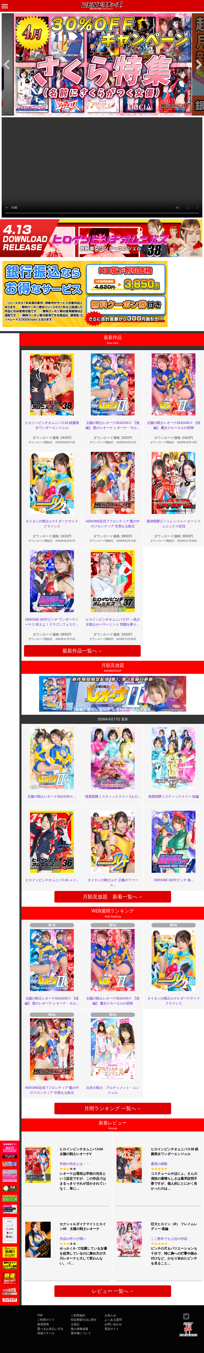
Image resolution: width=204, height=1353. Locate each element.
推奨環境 (43, 1324)
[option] (103, 64)
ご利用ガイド (46, 1320)
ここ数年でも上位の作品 (169, 1238)
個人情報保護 (79, 1329)
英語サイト (111, 1329)
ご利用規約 (78, 1315)
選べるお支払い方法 (50, 1329)
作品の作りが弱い (73, 1238)
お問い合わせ (113, 1324)
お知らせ (110, 1315)
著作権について (81, 1333)
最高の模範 (159, 1164)
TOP (40, 1315)
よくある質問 (113, 1320)
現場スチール (46, 1333)
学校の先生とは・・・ (76, 1164)
